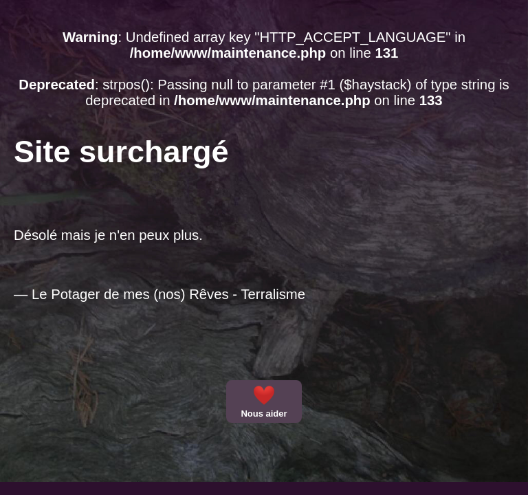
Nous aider (264, 401)
